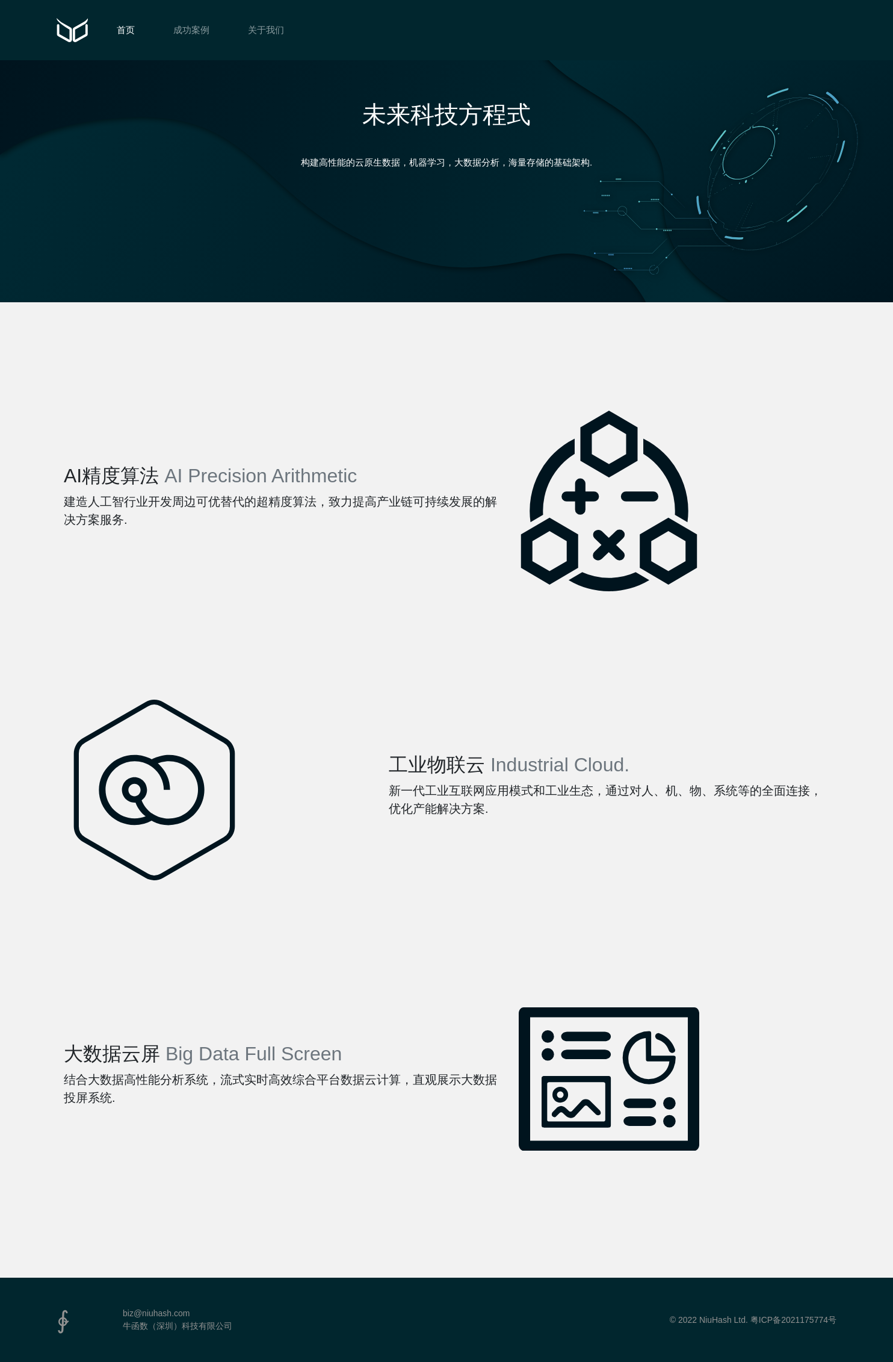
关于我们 (266, 30)
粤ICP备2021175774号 (793, 1320)
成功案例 (191, 30)
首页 (126, 30)
